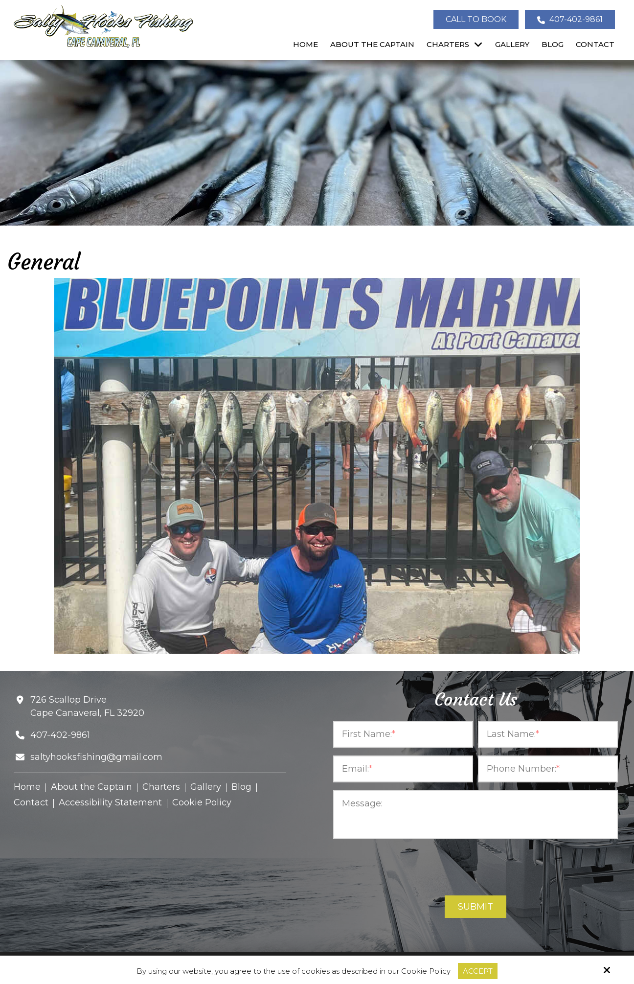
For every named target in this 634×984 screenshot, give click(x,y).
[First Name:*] (403, 734)
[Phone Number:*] (548, 768)
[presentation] (475, 868)
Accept (478, 971)
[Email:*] (403, 768)
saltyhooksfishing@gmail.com (96, 757)
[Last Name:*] (548, 734)
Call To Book (476, 19)
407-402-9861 (570, 19)
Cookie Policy (426, 971)
